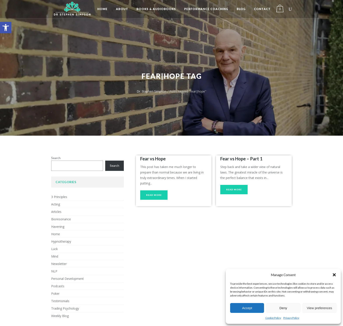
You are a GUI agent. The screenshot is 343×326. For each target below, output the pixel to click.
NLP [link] (54, 271)
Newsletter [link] (59, 264)
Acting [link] (55, 204)
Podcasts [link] (57, 286)
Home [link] (55, 234)
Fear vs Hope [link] (153, 158)
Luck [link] (54, 249)
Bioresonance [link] (61, 219)
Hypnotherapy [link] (61, 241)
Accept (247, 308)
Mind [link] (54, 256)
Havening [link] (57, 226)
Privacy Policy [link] (291, 317)
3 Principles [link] (59, 197)
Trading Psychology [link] (65, 308)
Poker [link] (55, 293)
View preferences (319, 308)
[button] (334, 275)
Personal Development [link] (67, 279)
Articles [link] (56, 212)
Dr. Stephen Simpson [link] (151, 91)
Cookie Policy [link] (273, 317)
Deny (283, 308)
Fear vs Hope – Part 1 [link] (241, 158)
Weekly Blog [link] (60, 316)
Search (56, 158)
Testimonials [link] (60, 301)
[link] (5, 27)
